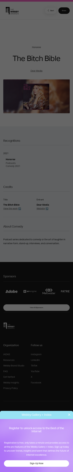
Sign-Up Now (36, 463)
